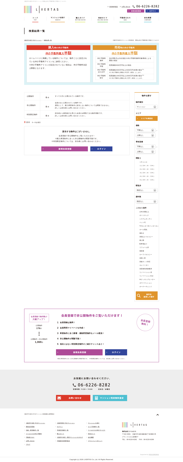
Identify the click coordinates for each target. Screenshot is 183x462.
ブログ (28, 444)
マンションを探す (94, 423)
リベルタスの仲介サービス (96, 430)
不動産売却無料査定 (63, 441)
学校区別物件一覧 (63, 430)
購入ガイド (60, 433)
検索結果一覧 (48, 40)
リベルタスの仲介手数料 (34, 433)
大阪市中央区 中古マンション (33, 40)
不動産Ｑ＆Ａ (30, 437)
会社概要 (91, 437)
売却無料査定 (113, 6)
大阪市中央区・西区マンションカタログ (70, 437)
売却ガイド (91, 433)
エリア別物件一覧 (94, 426)
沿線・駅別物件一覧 (32, 430)
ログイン (60, 426)
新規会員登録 (30, 426)
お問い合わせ (126, 6)
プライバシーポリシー (95, 441)
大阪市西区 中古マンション (66, 423)
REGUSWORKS (154, 454)
